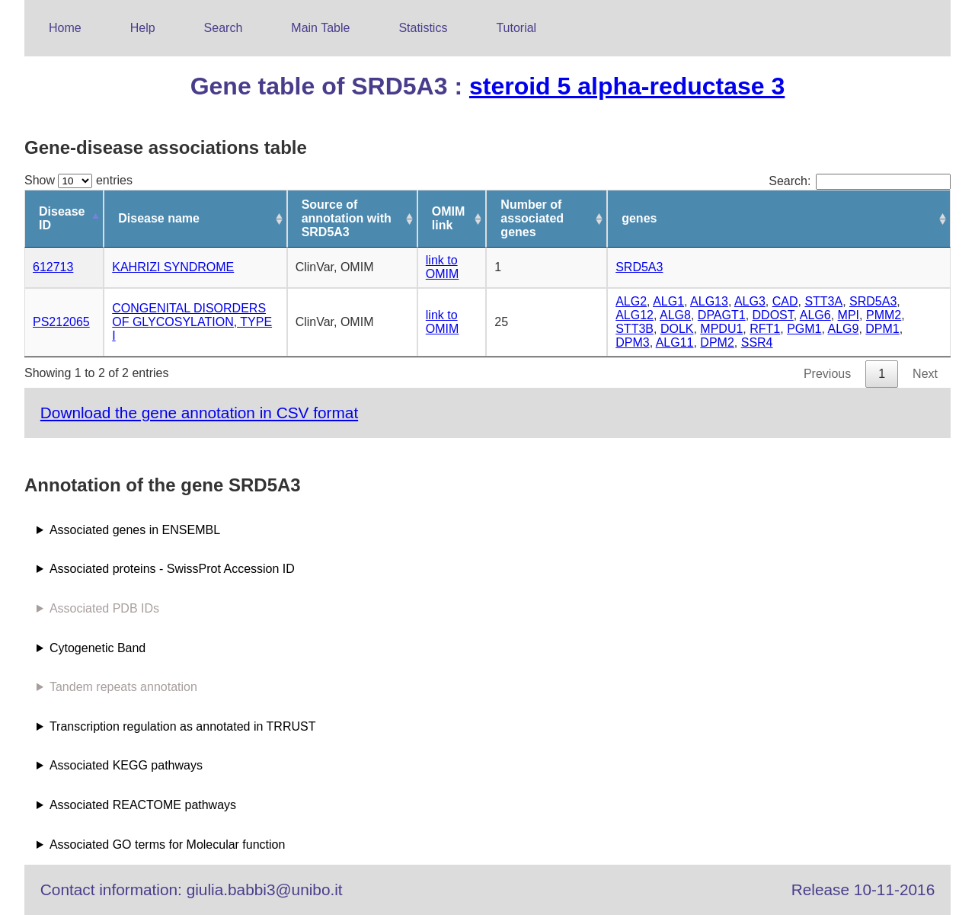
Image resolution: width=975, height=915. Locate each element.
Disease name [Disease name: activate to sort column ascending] (159, 218)
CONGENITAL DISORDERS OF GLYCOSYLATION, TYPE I (192, 322)
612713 (53, 267)
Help (142, 27)
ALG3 (750, 301)
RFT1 (765, 328)
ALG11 (675, 342)
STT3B (634, 328)
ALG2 (631, 301)
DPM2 (717, 342)
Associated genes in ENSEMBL (135, 529)
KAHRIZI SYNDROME (173, 267)
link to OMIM (442, 267)
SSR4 (757, 342)
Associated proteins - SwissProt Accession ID (172, 568)
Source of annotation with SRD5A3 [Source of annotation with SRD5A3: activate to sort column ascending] (347, 218)
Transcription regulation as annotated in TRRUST (183, 726)
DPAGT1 (722, 315)
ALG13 (709, 301)
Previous (827, 373)
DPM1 (882, 328)
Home (65, 27)
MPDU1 (721, 328)
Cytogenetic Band (97, 647)
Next (925, 373)
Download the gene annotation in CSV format (199, 412)
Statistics (422, 27)
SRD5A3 (639, 267)
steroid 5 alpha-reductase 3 (627, 86)
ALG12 (634, 315)
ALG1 (668, 301)
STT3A (823, 301)
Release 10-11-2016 (863, 889)
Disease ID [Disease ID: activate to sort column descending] (62, 218)
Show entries (78, 180)
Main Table (320, 27)
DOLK (677, 328)
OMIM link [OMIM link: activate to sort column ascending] (448, 218)
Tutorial (516, 27)
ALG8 (675, 315)
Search (223, 27)
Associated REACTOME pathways (143, 804)
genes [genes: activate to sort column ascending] (639, 218)
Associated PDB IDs (104, 608)
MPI (848, 315)
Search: (860, 180)
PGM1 (804, 328)
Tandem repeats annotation (123, 686)
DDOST (773, 315)
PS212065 (61, 321)
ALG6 (815, 315)
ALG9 (843, 328)
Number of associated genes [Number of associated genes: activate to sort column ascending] (532, 218)
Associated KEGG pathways (126, 765)
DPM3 (632, 342)
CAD (785, 301)
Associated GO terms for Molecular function (167, 844)
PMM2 (883, 315)
